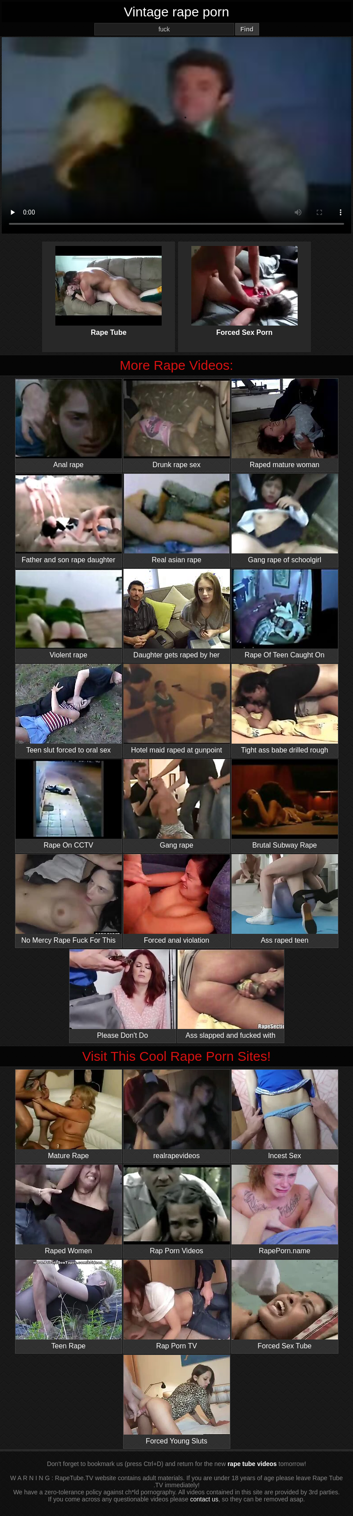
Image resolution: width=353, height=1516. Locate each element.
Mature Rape (69, 1114)
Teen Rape (69, 1305)
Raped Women (69, 1210)
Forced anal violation (177, 899)
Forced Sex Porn (244, 283)
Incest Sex (285, 1114)
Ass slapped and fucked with (231, 994)
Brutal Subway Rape (285, 804)
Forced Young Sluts (177, 1400)
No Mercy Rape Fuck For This (69, 899)
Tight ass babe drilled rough (285, 709)
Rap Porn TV (177, 1305)
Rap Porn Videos (177, 1210)
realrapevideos (177, 1114)
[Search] (164, 29)
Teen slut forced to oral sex (69, 709)
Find (247, 29)
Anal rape (69, 423)
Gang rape (177, 804)
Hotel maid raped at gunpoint (177, 709)
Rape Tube (108, 283)
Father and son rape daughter (69, 519)
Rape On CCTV (69, 804)
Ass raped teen (285, 899)
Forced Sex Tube (285, 1305)
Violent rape (69, 614)
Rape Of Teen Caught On (285, 614)
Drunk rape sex (177, 423)
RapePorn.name (285, 1210)
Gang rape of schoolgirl (285, 519)
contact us (204, 1499)
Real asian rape (177, 519)
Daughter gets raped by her (177, 614)
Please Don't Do (123, 994)
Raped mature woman (285, 423)
